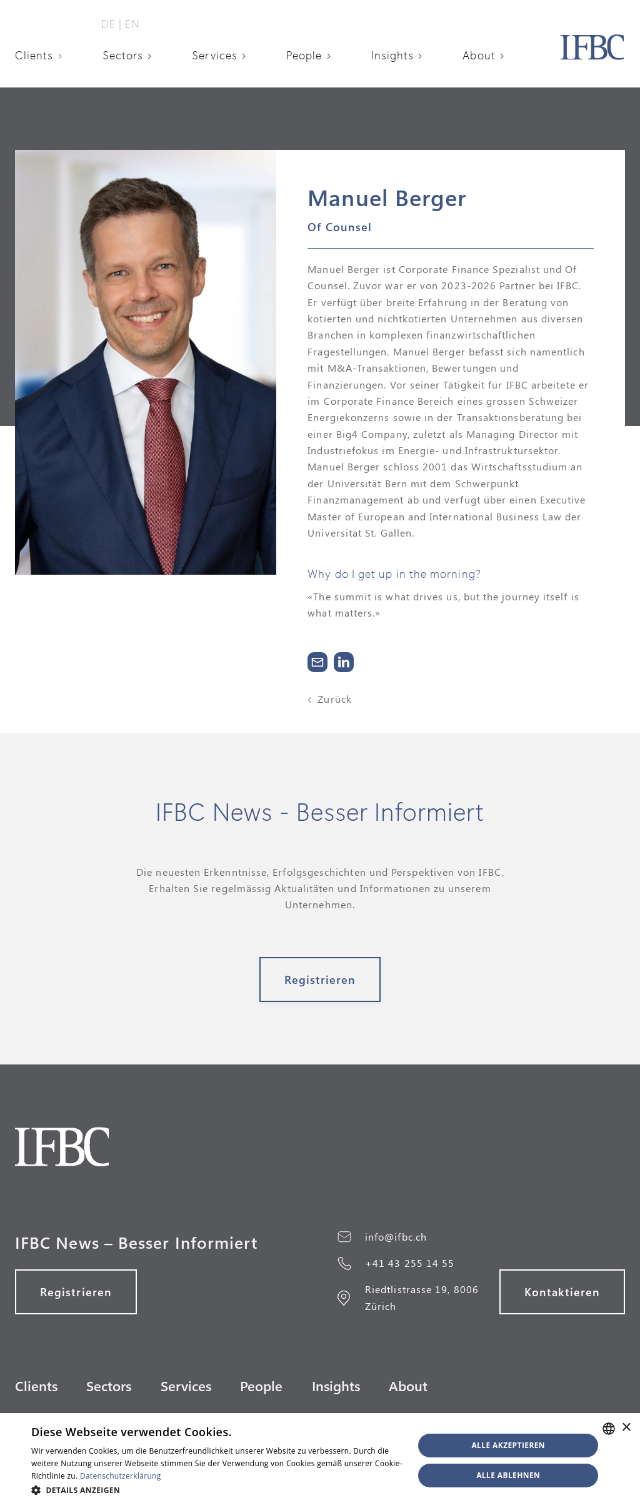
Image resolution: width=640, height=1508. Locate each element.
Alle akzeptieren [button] (508, 1445)
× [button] (626, 1427)
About (478, 55)
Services (215, 55)
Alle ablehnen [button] (508, 1475)
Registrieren (320, 979)
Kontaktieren (562, 1291)
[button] (43, 54)
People (304, 55)
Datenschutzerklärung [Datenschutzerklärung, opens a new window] (120, 1476)
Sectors (123, 55)
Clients (34, 55)
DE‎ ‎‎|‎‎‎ (111, 23)
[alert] (320, 1460)
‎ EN (131, 23)
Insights (392, 55)
